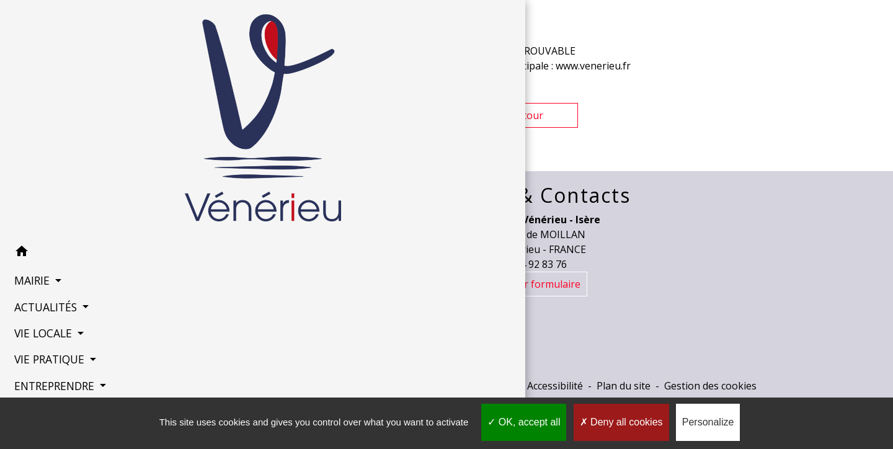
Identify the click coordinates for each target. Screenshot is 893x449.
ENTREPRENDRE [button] (50, 364)
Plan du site (624, 386)
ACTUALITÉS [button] (42, 285)
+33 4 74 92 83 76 (527, 264)
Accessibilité (555, 386)
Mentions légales (337, 386)
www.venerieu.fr (593, 66)
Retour (527, 115)
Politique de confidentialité (452, 386)
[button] (80, 232)
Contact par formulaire (527, 284)
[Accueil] (80, 108)
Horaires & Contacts (527, 195)
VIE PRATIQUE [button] (45, 338)
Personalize (708, 422)
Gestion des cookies (710, 386)
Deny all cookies (621, 422)
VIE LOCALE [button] (39, 312)
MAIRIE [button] (28, 259)
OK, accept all (523, 422)
